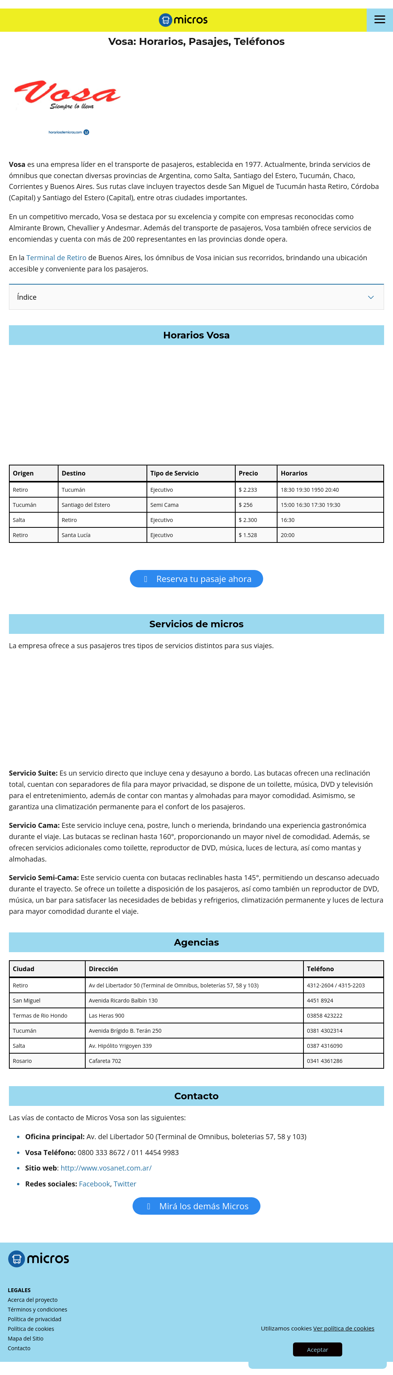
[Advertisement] (196, 196)
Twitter (125, 1186)
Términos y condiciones (37, 1314)
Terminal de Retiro (56, 257)
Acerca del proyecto (33, 1304)
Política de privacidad (34, 1323)
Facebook (94, 1186)
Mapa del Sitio (25, 1343)
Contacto (19, 1352)
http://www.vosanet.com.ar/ (106, 1170)
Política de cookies (31, 1333)
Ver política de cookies (343, 1328)
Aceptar (317, 1349)
